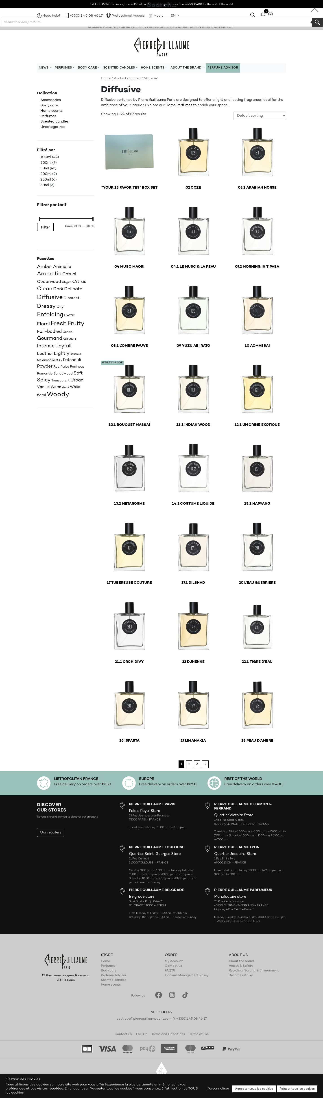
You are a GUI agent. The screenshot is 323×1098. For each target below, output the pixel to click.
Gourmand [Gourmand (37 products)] (49, 338)
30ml (44, 185)
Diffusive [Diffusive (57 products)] (50, 298)
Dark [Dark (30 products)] (58, 289)
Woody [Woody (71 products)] (58, 394)
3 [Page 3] (197, 764)
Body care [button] (87, 67)
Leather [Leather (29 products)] (45, 354)
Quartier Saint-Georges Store (155, 854)
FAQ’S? (170, 970)
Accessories (50, 100)
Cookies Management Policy (186, 975)
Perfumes (48, 116)
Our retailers (50, 832)
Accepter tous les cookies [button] (254, 1088)
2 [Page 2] (189, 764)
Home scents (51, 111)
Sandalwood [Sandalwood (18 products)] (63, 373)
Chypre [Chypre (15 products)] (66, 282)
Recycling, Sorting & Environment (254, 970)
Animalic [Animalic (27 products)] (62, 267)
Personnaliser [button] (218, 1088)
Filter (45, 227)
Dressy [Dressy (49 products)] (46, 306)
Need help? (51, 15)
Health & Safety (241, 966)
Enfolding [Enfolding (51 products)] (50, 315)
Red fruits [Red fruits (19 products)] (61, 366)
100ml (45, 157)
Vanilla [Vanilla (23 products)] (43, 387)
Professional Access (128, 15)
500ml (45, 163)
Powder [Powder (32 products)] (44, 366)
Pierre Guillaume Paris (161, 46)
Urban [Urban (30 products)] (76, 380)
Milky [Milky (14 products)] (59, 360)
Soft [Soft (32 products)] (78, 373)
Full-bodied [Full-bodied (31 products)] (49, 331)
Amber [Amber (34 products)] (44, 266)
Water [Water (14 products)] (65, 387)
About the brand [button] (185, 67)
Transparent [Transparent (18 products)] (60, 380)
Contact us (173, 966)
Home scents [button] (152, 67)
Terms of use (199, 1034)
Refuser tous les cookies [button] (297, 1088)
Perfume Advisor (222, 67)
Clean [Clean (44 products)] (44, 289)
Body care (49, 105)
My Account (174, 961)
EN (174, 15)
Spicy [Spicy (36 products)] (43, 380)
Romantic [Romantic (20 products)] (45, 373)
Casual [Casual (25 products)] (69, 274)
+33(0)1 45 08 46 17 (86, 15)
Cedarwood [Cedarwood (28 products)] (49, 282)
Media (159, 15)
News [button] (43, 67)
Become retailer (241, 975)
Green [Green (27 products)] (69, 339)
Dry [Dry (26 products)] (60, 307)
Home (106, 78)
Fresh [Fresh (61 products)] (59, 324)
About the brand (241, 961)
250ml (45, 179)
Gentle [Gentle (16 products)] (67, 332)
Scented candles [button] (119, 67)
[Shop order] (259, 116)
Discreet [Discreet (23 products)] (71, 298)
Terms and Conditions (168, 1034)
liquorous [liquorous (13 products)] (75, 354)
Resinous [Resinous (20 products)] (77, 366)
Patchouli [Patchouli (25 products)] (72, 360)
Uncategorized (52, 127)
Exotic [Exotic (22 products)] (69, 315)
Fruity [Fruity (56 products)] (76, 324)
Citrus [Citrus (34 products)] (79, 281)
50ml (44, 168)
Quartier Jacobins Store (235, 854)
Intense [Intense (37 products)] (46, 346)
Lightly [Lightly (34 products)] (62, 353)
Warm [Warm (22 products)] (56, 387)
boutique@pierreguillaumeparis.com (144, 1018)
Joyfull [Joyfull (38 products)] (63, 346)
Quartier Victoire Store (233, 815)
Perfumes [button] (63, 67)
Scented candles (54, 121)
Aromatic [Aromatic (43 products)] (49, 274)
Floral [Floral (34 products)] (43, 324)
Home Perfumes (179, 105)
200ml (45, 174)
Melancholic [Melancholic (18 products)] (46, 360)
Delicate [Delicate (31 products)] (73, 289)
